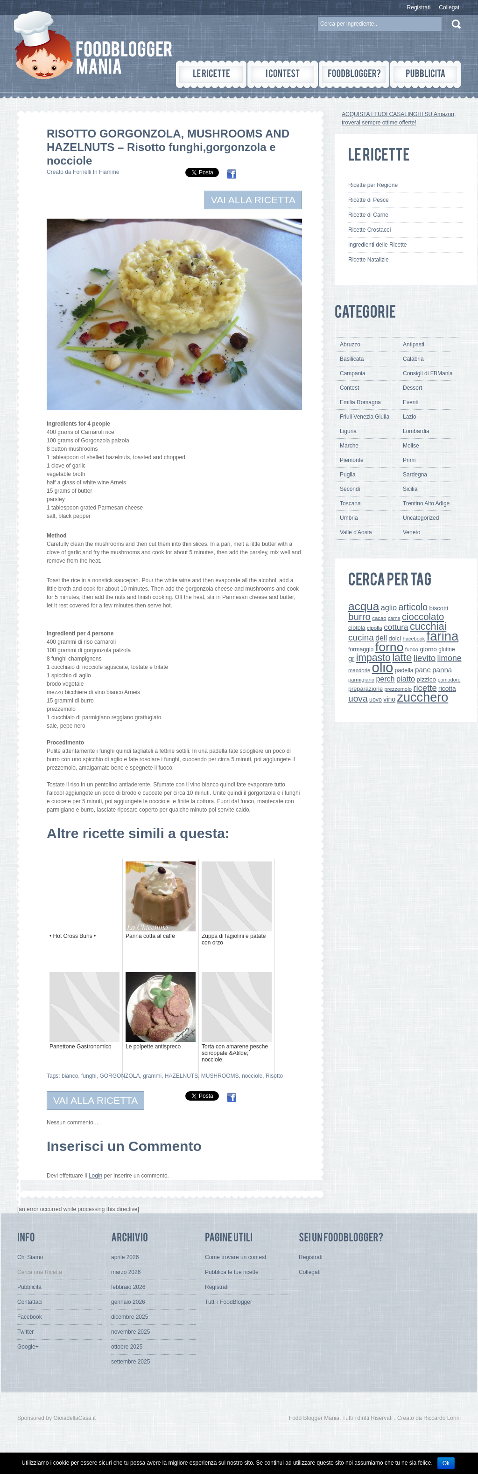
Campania (353, 373)
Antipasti (413, 344)
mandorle (359, 670)
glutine (446, 649)
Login (95, 1175)
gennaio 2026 (128, 1302)
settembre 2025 (130, 1361)
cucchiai (428, 626)
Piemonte (352, 460)
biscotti (438, 608)
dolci (395, 638)
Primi (409, 460)
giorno (428, 649)
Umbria (349, 518)
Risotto (274, 1076)
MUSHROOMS (220, 1076)
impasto (373, 657)
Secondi (350, 489)
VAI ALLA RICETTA (253, 199)
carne (394, 618)
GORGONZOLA (119, 1076)
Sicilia (410, 489)
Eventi (410, 402)
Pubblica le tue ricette (232, 1272)
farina (443, 636)
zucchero (422, 697)
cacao (379, 618)
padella (404, 670)
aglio (389, 607)
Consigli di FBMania (428, 373)
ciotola (357, 628)
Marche (349, 445)
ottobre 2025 (126, 1346)
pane (423, 670)
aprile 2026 (125, 1257)
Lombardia (416, 431)
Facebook (413, 638)
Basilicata (352, 359)
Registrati (419, 7)
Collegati (450, 7)
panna (442, 670)
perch (385, 679)
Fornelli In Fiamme (96, 172)
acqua (363, 606)
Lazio (409, 416)
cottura (396, 627)
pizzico (426, 679)
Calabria (413, 359)
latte (402, 657)
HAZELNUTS (181, 1076)
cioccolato (423, 617)
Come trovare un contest (235, 1257)
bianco (70, 1076)
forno (389, 647)
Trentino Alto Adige (426, 503)
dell (381, 638)
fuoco (411, 649)
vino (389, 699)
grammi (152, 1076)
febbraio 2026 (128, 1287)
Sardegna (415, 474)
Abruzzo (350, 344)
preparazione (365, 689)
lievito (425, 658)
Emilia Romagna (360, 402)
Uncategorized (421, 518)
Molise (411, 445)
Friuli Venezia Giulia (364, 416)
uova (358, 698)
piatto (405, 679)
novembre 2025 (130, 1332)
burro (359, 616)
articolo (413, 607)
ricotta (447, 688)
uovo (375, 699)
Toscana (350, 503)
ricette (424, 688)
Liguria (348, 431)
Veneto (411, 532)
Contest (349, 388)
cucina (361, 637)
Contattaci (29, 1302)
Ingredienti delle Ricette (377, 244)
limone (449, 658)
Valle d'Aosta (356, 532)
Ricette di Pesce (368, 200)
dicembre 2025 (129, 1317)
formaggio (360, 649)
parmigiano (361, 679)
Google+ (28, 1346)
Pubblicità (29, 1287)
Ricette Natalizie (368, 259)
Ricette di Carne (368, 215)
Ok (446, 1463)
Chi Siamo (30, 1257)
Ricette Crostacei (369, 230)
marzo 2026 (126, 1272)
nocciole (252, 1076)
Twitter (25, 1332)
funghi (89, 1076)
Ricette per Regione (373, 185)
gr (351, 658)
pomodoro (448, 679)
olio (383, 667)
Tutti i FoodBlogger (228, 1302)
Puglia (347, 474)
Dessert (412, 388)
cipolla (374, 628)
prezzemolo (398, 689)
